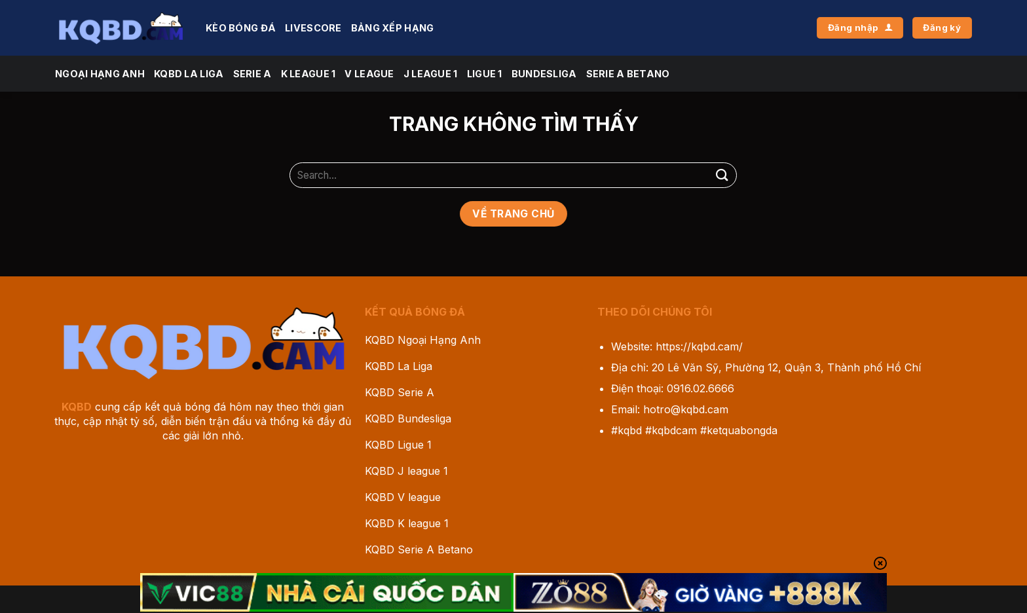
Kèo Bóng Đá (241, 27)
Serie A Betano (628, 73)
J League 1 (430, 73)
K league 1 (308, 73)
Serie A (252, 73)
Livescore (313, 27)
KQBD (77, 406)
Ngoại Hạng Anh (100, 73)
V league (369, 73)
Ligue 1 (484, 73)
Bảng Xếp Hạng (392, 27)
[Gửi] (722, 175)
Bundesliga (544, 73)
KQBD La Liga (188, 73)
